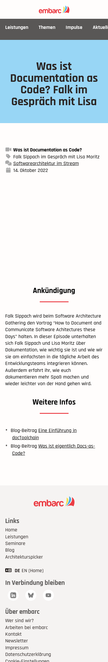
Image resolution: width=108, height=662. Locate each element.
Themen (47, 27)
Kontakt (13, 634)
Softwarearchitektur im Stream (46, 163)
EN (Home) (32, 570)
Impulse (74, 27)
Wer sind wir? (19, 620)
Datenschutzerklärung (28, 654)
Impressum (17, 647)
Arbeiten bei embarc (26, 627)
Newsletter (16, 640)
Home (11, 529)
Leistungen (16, 27)
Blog (9, 550)
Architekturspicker (24, 557)
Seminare (15, 543)
